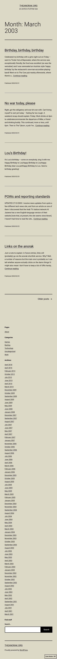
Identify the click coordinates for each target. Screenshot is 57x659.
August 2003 (9, 548)
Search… (8, 624)
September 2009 (11, 396)
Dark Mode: (51, 656)
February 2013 (10, 371)
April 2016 (8, 368)
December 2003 (10, 535)
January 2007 (10, 440)
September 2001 (11, 602)
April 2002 (8, 598)
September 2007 (11, 418)
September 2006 (11, 450)
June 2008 (8, 409)
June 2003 (8, 554)
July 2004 (8, 516)
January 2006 (10, 472)
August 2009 (9, 399)
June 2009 (8, 403)
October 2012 (10, 374)
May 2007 (8, 431)
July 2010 (8, 377)
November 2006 (10, 444)
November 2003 (10, 538)
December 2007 (10, 415)
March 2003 (9, 564)
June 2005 (8, 488)
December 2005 (10, 475)
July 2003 (8, 551)
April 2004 (8, 526)
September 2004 (11, 510)
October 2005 (10, 478)
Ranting (7, 345)
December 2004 (10, 504)
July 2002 (8, 589)
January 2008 (10, 412)
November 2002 (10, 576)
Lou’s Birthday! (15, 153)
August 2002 (9, 586)
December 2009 (10, 390)
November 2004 (10, 507)
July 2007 (8, 425)
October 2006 (10, 447)
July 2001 (8, 608)
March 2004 (9, 529)
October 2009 (10, 393)
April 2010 (8, 384)
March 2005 (9, 494)
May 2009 (8, 406)
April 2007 (8, 434)
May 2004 (8, 523)
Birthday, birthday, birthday (24, 50)
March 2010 (9, 387)
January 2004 (10, 532)
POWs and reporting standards (27, 197)
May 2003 (8, 557)
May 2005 (8, 491)
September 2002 (11, 583)
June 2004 (8, 519)
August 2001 (9, 605)
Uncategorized (10, 351)
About (7, 332)
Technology (9, 348)
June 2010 (8, 380)
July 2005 (8, 485)
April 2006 (8, 463)
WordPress (24, 650)
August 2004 (9, 513)
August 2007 (9, 421)
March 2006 (9, 466)
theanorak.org (29, 5)
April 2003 (8, 561)
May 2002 (8, 595)
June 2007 (8, 428)
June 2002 (8, 592)
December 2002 (10, 573)
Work (6, 355)
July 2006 (8, 456)
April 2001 (8, 611)
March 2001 (9, 614)
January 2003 (10, 570)
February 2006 (10, 469)
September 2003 (11, 545)
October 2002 (10, 579)
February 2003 (10, 567)
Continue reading (20, 76)
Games (7, 342)
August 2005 (9, 482)
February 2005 (10, 497)
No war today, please (20, 103)
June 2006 (8, 459)
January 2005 (10, 500)
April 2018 (8, 365)
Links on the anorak (19, 246)
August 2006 (9, 453)
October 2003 (10, 541)
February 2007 (10, 437)
